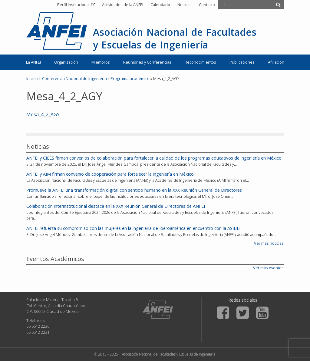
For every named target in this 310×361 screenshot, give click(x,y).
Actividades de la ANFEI (122, 4)
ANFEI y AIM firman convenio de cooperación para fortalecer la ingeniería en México (110, 174)
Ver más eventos (268, 267)
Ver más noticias (269, 243)
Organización (66, 62)
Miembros (100, 62)
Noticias (184, 4)
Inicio (31, 78)
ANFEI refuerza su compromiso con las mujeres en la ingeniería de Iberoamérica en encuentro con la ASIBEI (133, 228)
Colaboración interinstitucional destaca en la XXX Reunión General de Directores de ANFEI (115, 206)
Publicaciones (242, 62)
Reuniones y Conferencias (147, 62)
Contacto (207, 4)
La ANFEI (33, 62)
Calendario (160, 4)
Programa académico (130, 78)
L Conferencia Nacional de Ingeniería (73, 78)
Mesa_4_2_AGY (43, 114)
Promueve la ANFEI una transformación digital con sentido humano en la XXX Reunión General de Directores (134, 190)
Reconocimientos (200, 62)
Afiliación (276, 62)
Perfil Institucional (73, 4)
